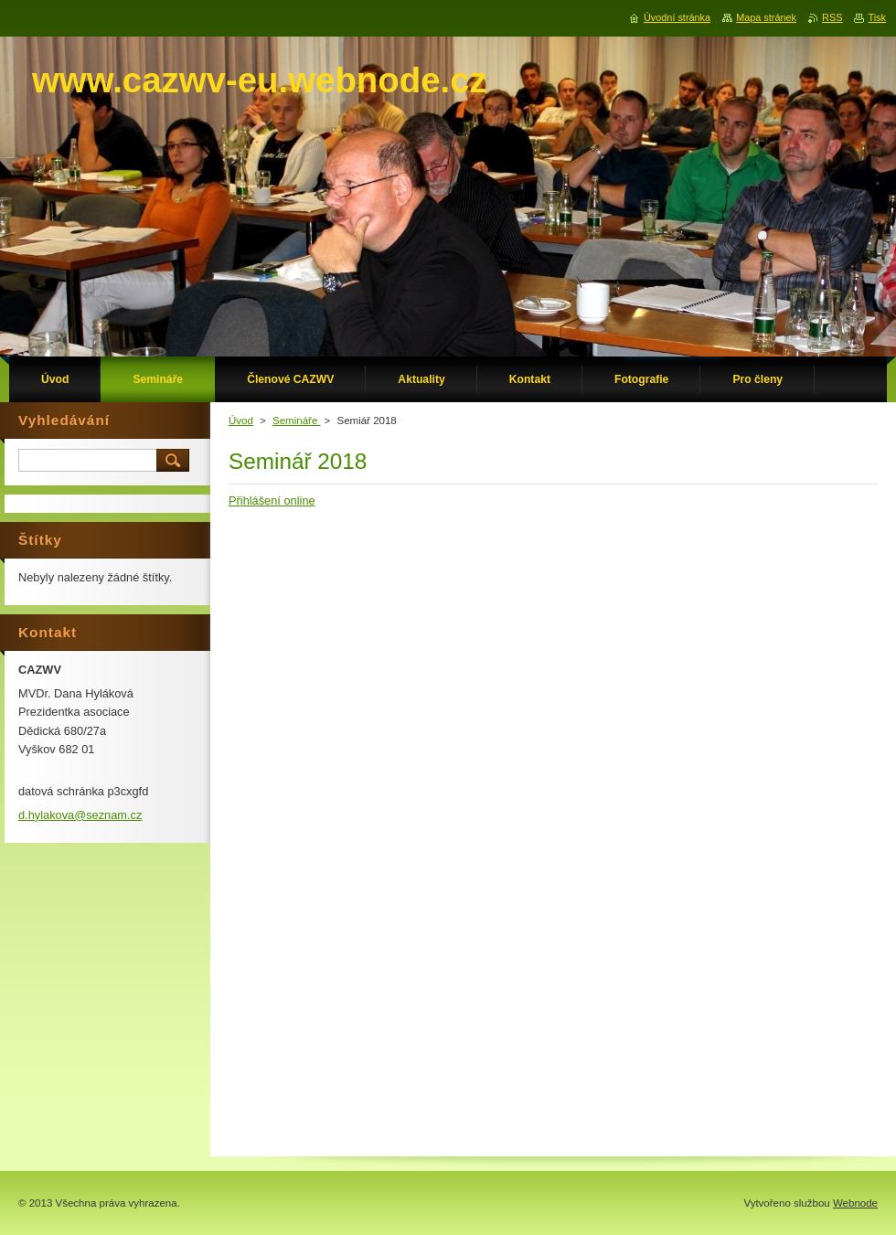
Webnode (855, 1203)
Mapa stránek (766, 17)
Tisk (877, 17)
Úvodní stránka (677, 17)
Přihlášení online (272, 500)
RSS (832, 17)
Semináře (296, 420)
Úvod (241, 420)
